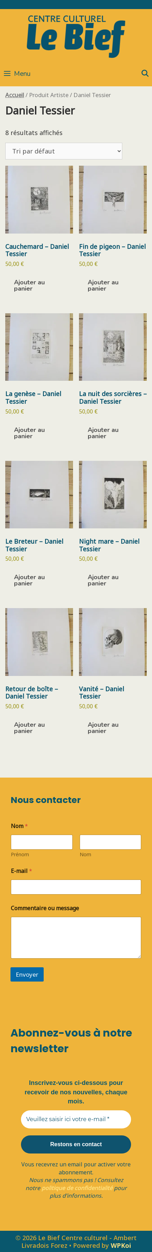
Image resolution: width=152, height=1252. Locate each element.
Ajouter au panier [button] (29, 285)
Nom (85, 854)
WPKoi (121, 1245)
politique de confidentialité (77, 1188)
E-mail (21, 871)
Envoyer (27, 974)
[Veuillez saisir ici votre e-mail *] (76, 1119)
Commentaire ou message (45, 908)
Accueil (14, 95)
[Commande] (63, 151)
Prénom (20, 854)
